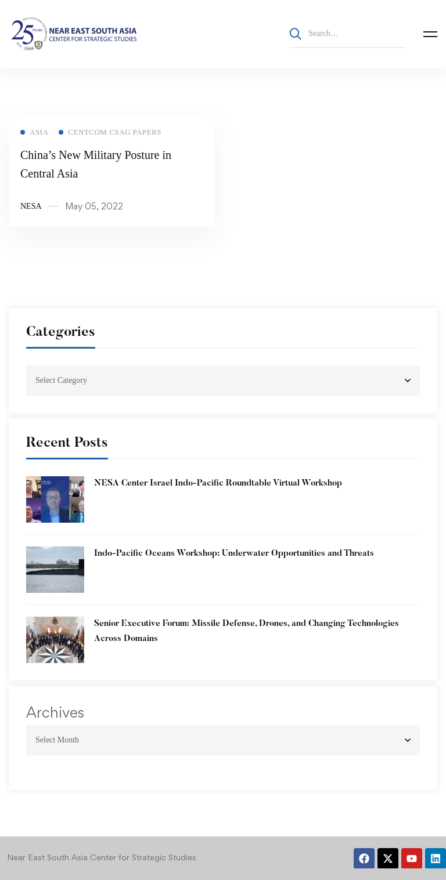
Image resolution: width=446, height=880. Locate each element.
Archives (55, 712)
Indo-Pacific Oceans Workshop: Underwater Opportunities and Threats (234, 553)
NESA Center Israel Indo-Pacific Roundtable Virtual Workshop (218, 483)
